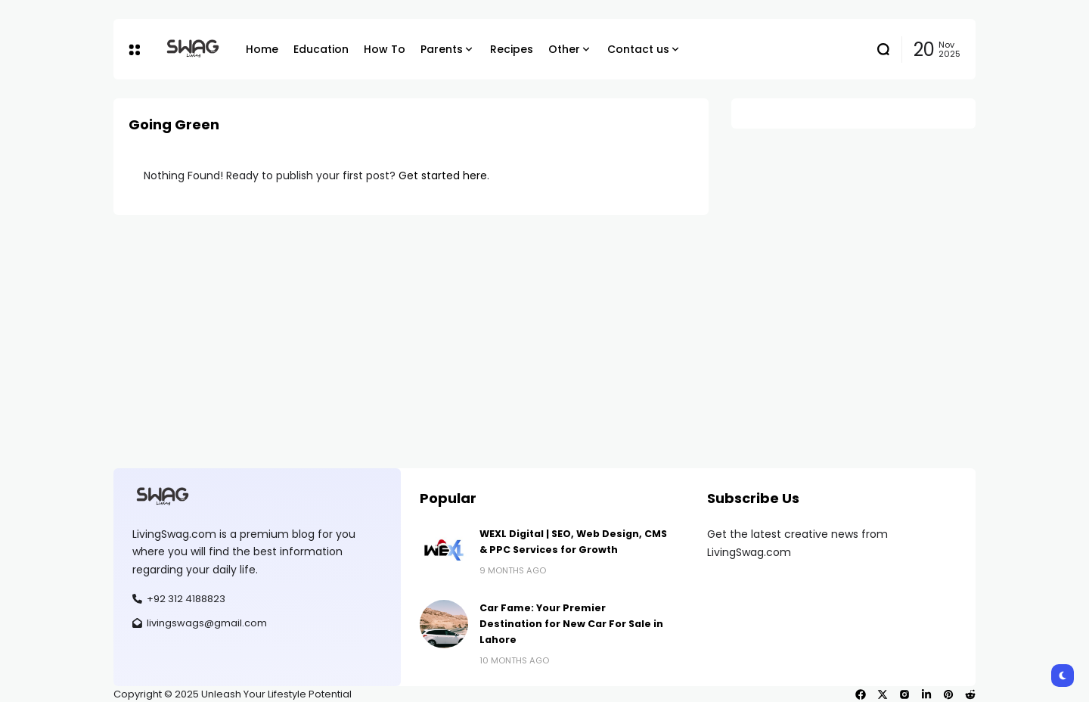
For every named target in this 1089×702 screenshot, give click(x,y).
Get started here (443, 175)
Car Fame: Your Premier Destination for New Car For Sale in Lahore (571, 624)
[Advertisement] (544, 328)
